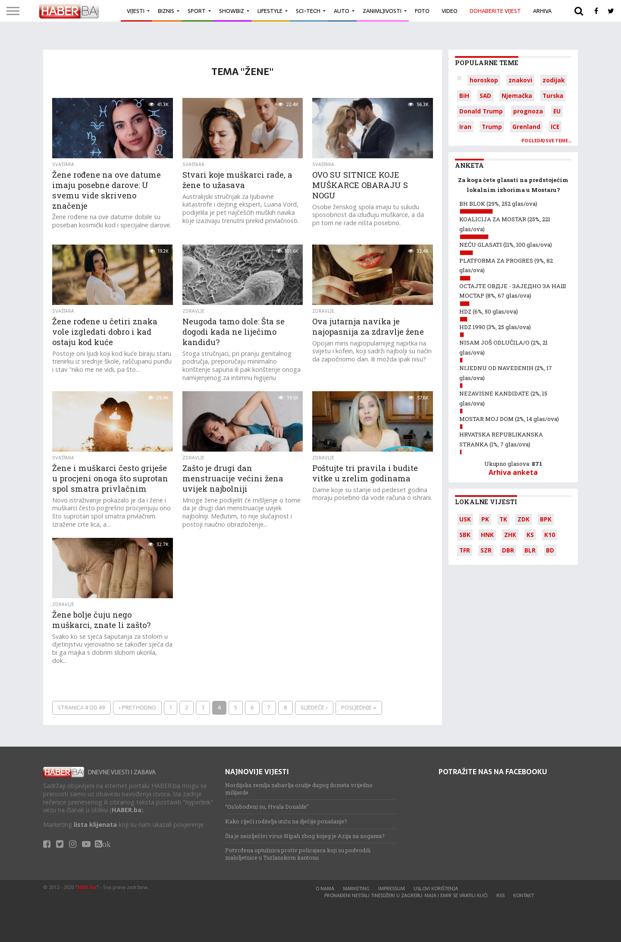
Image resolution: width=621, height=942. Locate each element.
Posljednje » (358, 707)
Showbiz (231, 11)
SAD (485, 95)
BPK (546, 519)
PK (485, 519)
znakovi (520, 80)
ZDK (524, 519)
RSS (500, 895)
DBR (508, 550)
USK (465, 519)
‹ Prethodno (137, 707)
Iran (465, 126)
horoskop (484, 80)
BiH (464, 95)
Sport (197, 11)
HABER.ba (126, 810)
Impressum (391, 888)
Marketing (356, 888)
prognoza (528, 111)
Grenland (526, 126)
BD (550, 550)
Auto (341, 11)
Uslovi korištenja (436, 888)
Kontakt (523, 895)
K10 (549, 535)
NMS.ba (87, 887)
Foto (422, 11)
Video (450, 11)
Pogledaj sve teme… (546, 140)
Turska (553, 95)
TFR (464, 550)
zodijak (554, 80)
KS (530, 535)
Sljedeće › (314, 707)
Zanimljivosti (382, 11)
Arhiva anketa (513, 472)
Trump (492, 126)
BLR (530, 550)
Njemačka (517, 95)
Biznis (166, 11)
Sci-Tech (308, 11)
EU (557, 111)
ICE (555, 126)
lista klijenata (95, 824)
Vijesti (135, 11)
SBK (464, 535)
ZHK (510, 535)
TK (503, 519)
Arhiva (542, 11)
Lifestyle (269, 11)
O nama (325, 888)
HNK (487, 535)
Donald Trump (481, 111)
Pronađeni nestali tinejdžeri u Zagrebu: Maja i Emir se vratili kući (406, 895)
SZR (486, 550)
